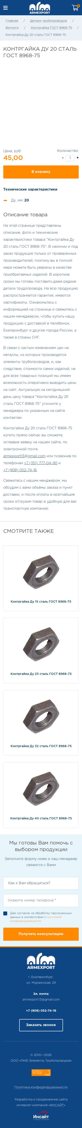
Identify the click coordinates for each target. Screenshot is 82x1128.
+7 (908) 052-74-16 (20, 470)
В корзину (41, 172)
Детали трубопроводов (48, 21)
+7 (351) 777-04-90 (40, 463)
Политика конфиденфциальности (41, 1087)
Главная (11, 21)
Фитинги (12, 28)
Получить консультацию (41, 934)
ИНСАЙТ (57, 1105)
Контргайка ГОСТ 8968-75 (51, 28)
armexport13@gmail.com (24, 456)
